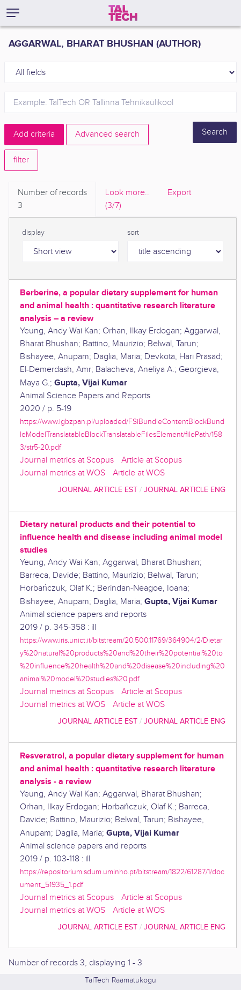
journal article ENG (184, 489)
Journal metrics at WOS (62, 473)
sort (133, 232)
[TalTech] (123, 12)
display (33, 232)
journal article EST (97, 489)
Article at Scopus (151, 460)
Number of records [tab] (52, 200)
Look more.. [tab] (127, 200)
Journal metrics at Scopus (67, 460)
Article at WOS (139, 473)
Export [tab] (179, 193)
